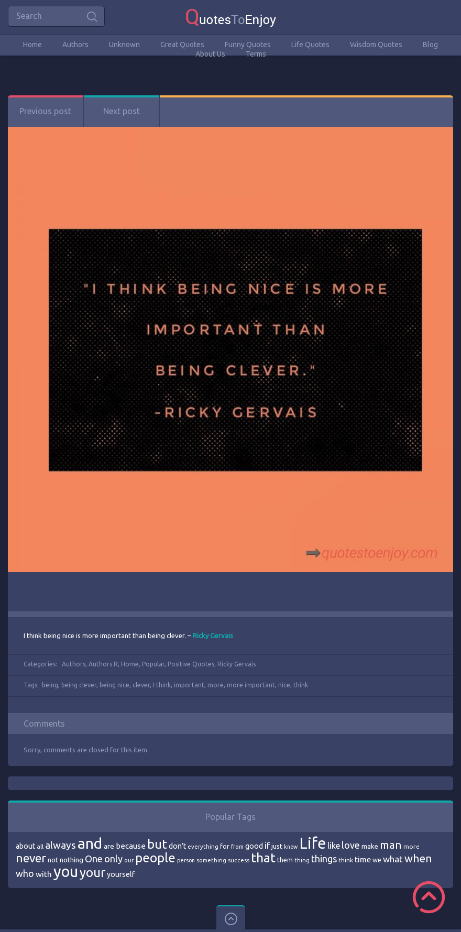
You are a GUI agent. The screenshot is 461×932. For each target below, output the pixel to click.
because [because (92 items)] (131, 845)
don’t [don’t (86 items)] (177, 846)
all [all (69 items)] (40, 846)
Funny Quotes (248, 44)
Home (32, 44)
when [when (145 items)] (418, 858)
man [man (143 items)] (391, 845)
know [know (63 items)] (291, 846)
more (215, 685)
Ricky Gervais (236, 664)
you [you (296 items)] (65, 871)
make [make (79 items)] (369, 846)
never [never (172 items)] (31, 857)
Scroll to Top (428, 897)
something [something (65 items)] (211, 860)
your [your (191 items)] (92, 872)
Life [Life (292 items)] (312, 843)
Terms (256, 54)
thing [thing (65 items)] (302, 860)
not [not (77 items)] (53, 859)
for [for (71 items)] (224, 846)
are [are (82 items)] (109, 846)
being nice (114, 685)
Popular (153, 664)
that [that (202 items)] (263, 857)
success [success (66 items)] (238, 860)
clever (141, 685)
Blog (430, 44)
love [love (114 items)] (351, 845)
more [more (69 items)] (411, 846)
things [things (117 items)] (324, 858)
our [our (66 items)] (129, 860)
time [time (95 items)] (363, 859)
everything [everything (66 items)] (203, 846)
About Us (210, 54)
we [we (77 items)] (376, 859)
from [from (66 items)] (237, 846)
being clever (78, 685)
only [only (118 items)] (113, 858)
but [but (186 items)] (157, 844)
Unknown (124, 44)
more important (251, 685)
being (50, 685)
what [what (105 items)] (393, 859)
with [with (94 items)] (44, 874)
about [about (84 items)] (25, 846)
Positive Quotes (191, 664)
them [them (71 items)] (285, 860)
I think (162, 685)
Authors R (103, 664)
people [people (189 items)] (155, 858)
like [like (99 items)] (333, 845)
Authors (75, 44)
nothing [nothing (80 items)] (71, 860)
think (300, 685)
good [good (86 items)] (254, 846)
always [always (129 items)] (60, 845)
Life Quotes (310, 44)
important (189, 685)
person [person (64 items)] (186, 860)
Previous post (45, 111)
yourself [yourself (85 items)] (121, 874)
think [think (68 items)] (345, 860)
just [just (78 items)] (276, 846)
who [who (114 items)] (25, 873)
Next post (121, 111)
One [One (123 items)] (94, 858)
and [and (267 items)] (90, 843)
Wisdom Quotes (376, 44)
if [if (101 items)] (267, 845)
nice (284, 685)
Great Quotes (182, 44)
